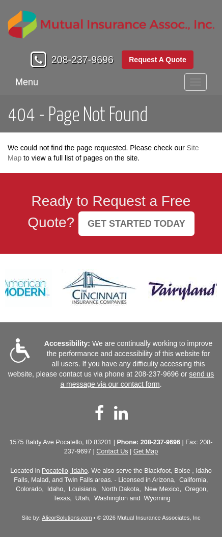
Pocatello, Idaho (65, 470)
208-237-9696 (82, 59)
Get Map (145, 451)
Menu (26, 82)
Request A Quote (157, 60)
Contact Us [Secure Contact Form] (112, 451)
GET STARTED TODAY (136, 224)
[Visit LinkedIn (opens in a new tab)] (121, 413)
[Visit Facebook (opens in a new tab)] (99, 413)
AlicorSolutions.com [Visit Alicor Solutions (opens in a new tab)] (67, 518)
